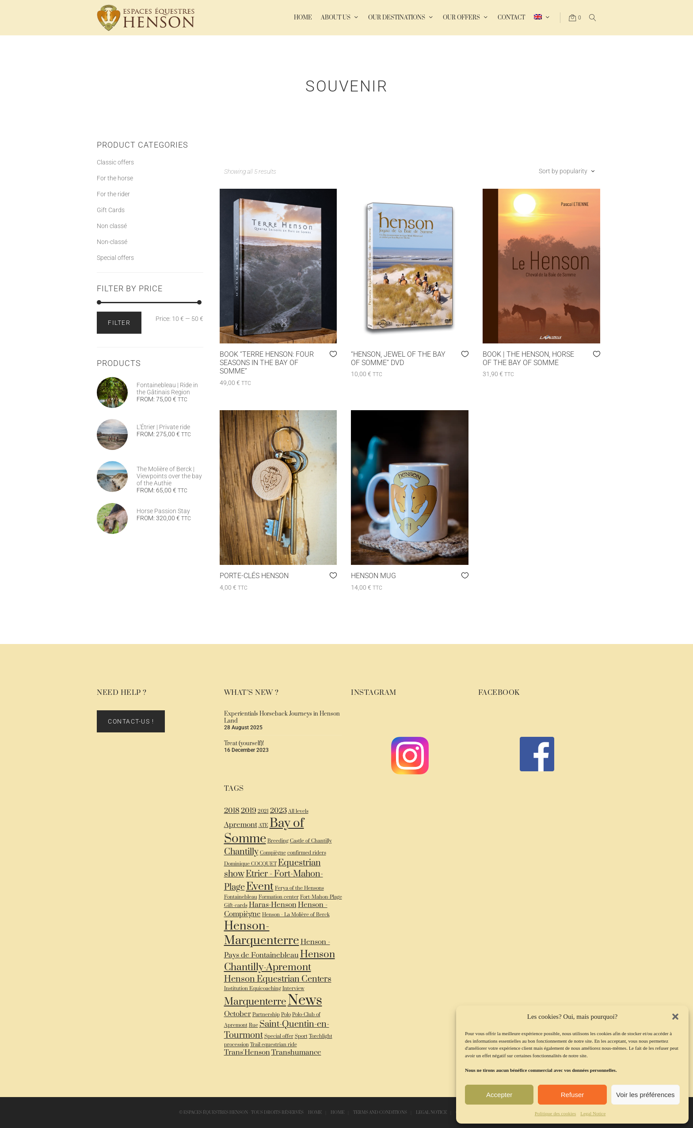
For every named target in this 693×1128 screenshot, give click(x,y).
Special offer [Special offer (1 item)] (278, 1036)
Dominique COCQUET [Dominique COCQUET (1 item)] (250, 864)
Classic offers (115, 162)
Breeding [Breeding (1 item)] (278, 841)
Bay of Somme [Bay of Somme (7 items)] (264, 831)
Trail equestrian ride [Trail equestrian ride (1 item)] (273, 1044)
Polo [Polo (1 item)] (286, 1014)
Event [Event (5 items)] (260, 886)
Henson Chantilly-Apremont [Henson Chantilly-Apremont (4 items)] (279, 961)
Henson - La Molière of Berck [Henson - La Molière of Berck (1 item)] (296, 914)
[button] (675, 1016)
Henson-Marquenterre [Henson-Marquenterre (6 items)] (261, 933)
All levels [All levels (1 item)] (298, 811)
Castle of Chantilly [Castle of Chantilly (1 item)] (311, 841)
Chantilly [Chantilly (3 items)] (241, 851)
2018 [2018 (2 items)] (232, 811)
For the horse (115, 178)
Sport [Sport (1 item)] (301, 1036)
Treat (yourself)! (244, 743)
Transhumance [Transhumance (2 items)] (296, 1052)
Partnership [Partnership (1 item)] (266, 1014)
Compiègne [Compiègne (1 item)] (273, 853)
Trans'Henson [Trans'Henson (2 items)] (247, 1052)
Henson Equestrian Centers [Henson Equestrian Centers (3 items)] (277, 979)
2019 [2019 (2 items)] (248, 811)
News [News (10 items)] (305, 1001)
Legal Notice (592, 1113)
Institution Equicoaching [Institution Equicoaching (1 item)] (252, 988)
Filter (119, 322)
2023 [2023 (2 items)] (278, 811)
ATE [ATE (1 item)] (263, 825)
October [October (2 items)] (237, 1014)
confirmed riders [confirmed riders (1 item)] (306, 853)
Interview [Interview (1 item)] (293, 988)
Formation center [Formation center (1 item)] (279, 897)
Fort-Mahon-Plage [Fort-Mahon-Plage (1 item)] (321, 897)
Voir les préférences (645, 1094)
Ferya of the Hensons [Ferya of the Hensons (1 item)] (299, 888)
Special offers (115, 257)
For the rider (113, 194)
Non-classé (112, 241)
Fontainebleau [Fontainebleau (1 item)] (240, 897)
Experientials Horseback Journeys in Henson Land (282, 717)
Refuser (572, 1094)
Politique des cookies (555, 1113)
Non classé (112, 225)
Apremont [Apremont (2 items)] (240, 825)
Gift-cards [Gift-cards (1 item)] (236, 905)
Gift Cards (111, 209)
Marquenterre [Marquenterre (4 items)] (255, 1001)
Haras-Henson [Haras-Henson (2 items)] (273, 905)
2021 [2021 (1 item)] (263, 811)
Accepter (499, 1094)
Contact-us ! (131, 721)
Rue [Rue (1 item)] (253, 1025)
